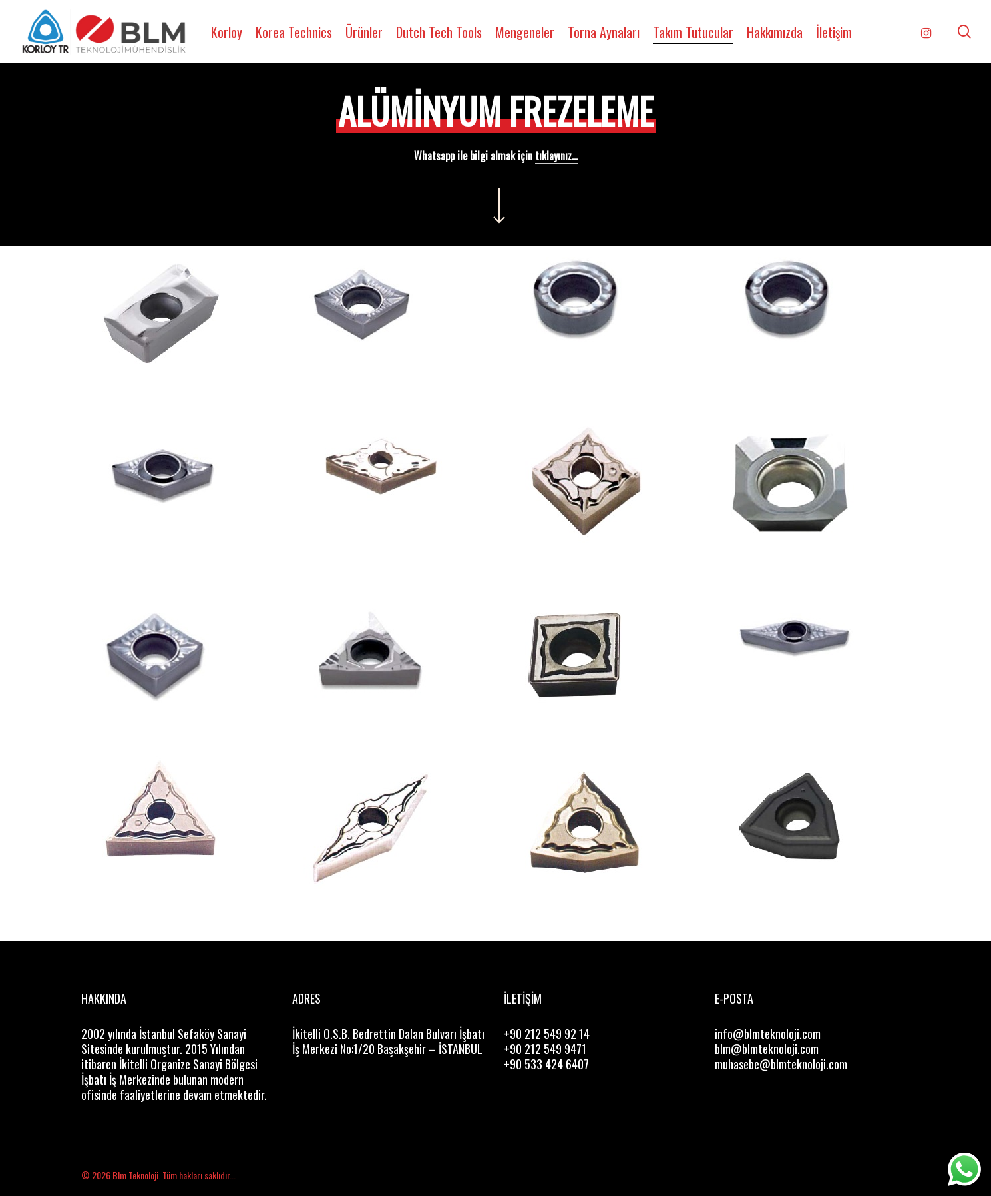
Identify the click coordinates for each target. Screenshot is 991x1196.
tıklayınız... (556, 156)
